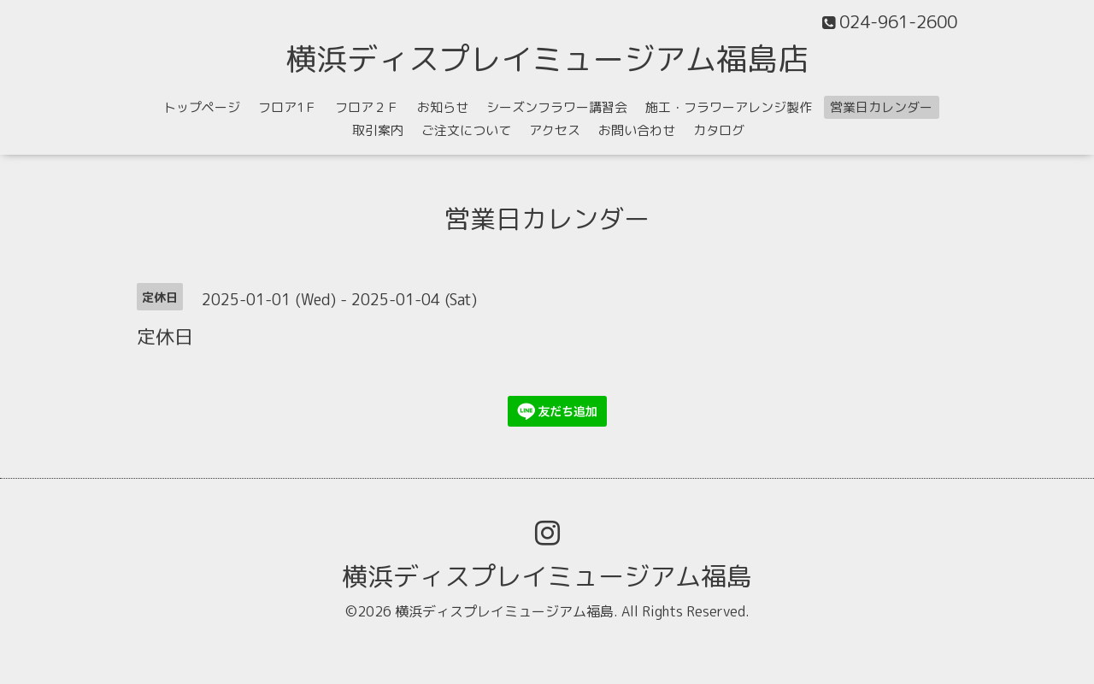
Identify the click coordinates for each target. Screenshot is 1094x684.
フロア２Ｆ (367, 107)
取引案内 (377, 130)
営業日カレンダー (881, 107)
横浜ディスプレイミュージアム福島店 (547, 58)
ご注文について (466, 130)
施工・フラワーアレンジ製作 (728, 107)
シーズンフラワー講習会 (556, 107)
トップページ (201, 107)
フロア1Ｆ (287, 107)
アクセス (554, 130)
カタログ (718, 130)
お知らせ (442, 107)
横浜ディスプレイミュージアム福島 (547, 576)
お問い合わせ (636, 130)
